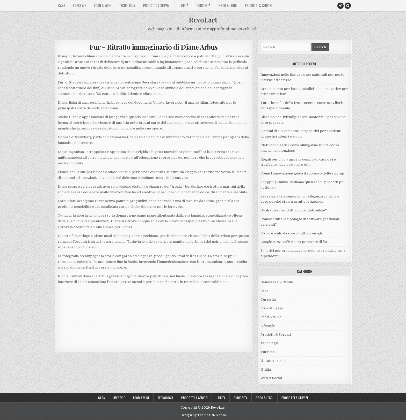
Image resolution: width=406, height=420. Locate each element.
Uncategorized (273, 361)
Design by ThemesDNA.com (203, 415)
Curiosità (203, 5)
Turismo (267, 352)
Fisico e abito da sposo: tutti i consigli (291, 233)
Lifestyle (79, 5)
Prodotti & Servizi (156, 5)
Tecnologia (127, 5)
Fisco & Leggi (228, 5)
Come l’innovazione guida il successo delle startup (302, 173)
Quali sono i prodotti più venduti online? (293, 210)
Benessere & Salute (276, 282)
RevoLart (203, 19)
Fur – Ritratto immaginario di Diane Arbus (154, 46)
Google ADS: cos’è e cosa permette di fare (295, 242)
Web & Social (271, 378)
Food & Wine (102, 5)
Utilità (183, 5)
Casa (61, 5)
